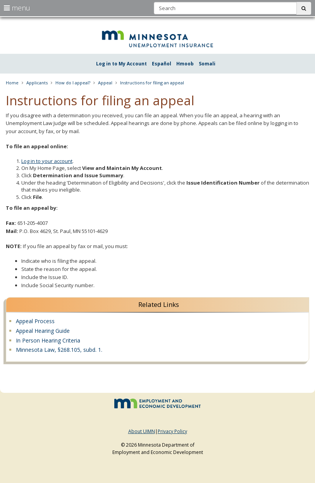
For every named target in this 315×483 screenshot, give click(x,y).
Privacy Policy (172, 431)
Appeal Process (35, 321)
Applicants (37, 83)
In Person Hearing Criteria (48, 340)
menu (17, 7)
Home (12, 83)
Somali (207, 63)
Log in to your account (46, 161)
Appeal (105, 83)
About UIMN (141, 431)
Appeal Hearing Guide (43, 330)
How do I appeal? (72, 83)
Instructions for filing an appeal (152, 83)
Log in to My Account (121, 63)
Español (161, 63)
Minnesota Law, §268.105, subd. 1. (59, 349)
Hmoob (185, 63)
